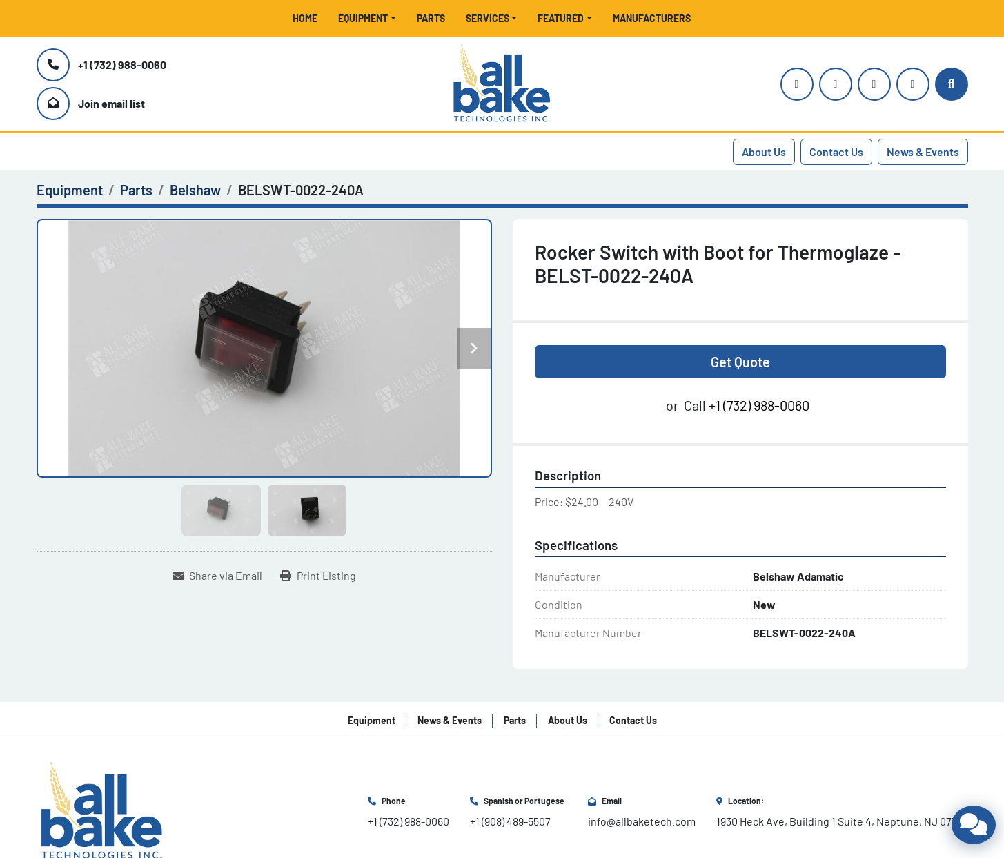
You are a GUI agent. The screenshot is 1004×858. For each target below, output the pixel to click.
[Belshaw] (195, 190)
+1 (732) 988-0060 (122, 64)
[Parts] (136, 190)
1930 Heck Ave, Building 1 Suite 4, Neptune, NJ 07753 (842, 821)
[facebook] (874, 84)
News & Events (923, 151)
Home (305, 18)
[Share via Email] (217, 576)
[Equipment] (70, 190)
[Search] (951, 84)
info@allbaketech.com (642, 821)
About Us (764, 151)
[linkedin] (912, 84)
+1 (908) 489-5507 (510, 821)
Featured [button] (561, 18)
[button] (367, 18)
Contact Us (836, 151)
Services (487, 18)
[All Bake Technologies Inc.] (102, 810)
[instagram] (797, 84)
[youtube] (835, 84)
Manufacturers (652, 18)
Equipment (363, 18)
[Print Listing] (318, 576)
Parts (431, 18)
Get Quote (740, 361)
